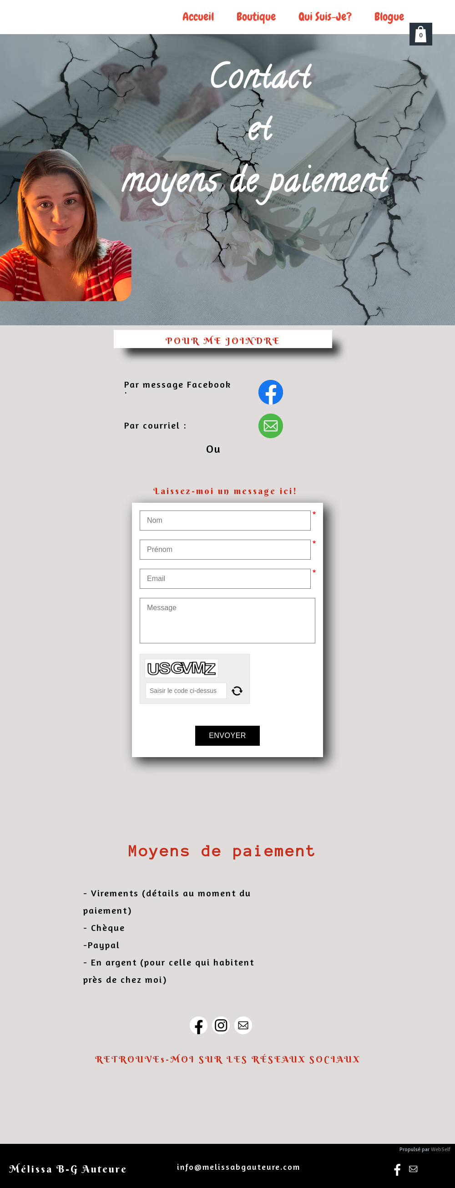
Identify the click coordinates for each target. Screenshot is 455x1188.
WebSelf (440, 1149)
